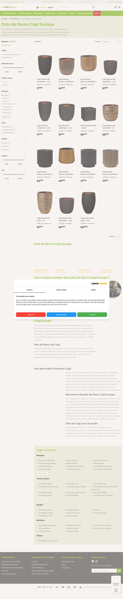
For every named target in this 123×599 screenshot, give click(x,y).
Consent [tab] (29, 290)
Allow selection (61, 315)
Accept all (92, 315)
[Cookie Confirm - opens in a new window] (99, 283)
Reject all (31, 315)
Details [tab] (93, 290)
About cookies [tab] (61, 290)
